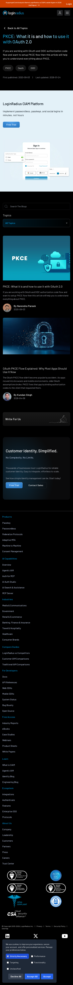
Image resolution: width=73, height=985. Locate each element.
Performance (38, 956)
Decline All (16, 976)
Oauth (21, 68)
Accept (47, 976)
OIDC (33, 68)
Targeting (12, 962)
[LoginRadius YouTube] (65, 936)
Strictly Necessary (17, 956)
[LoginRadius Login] (60, 13)
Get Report (34, 5)
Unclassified (14, 968)
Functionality (38, 962)
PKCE (8, 68)
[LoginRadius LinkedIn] (7, 936)
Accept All (32, 976)
